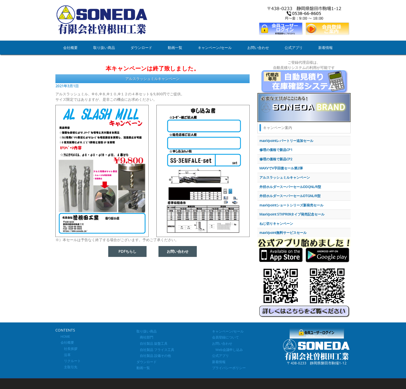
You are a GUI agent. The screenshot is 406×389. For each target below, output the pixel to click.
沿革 (66, 354)
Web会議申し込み (227, 349)
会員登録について (225, 337)
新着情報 (325, 47)
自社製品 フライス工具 (155, 349)
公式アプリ (294, 47)
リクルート (71, 360)
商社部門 (144, 337)
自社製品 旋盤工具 (152, 343)
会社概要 (70, 47)
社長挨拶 (69, 348)
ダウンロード (141, 47)
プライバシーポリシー (229, 367)
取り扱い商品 (104, 47)
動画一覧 (175, 47)
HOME (65, 336)
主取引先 (69, 367)
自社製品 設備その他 (153, 355)
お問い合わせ (258, 47)
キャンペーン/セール (215, 47)
